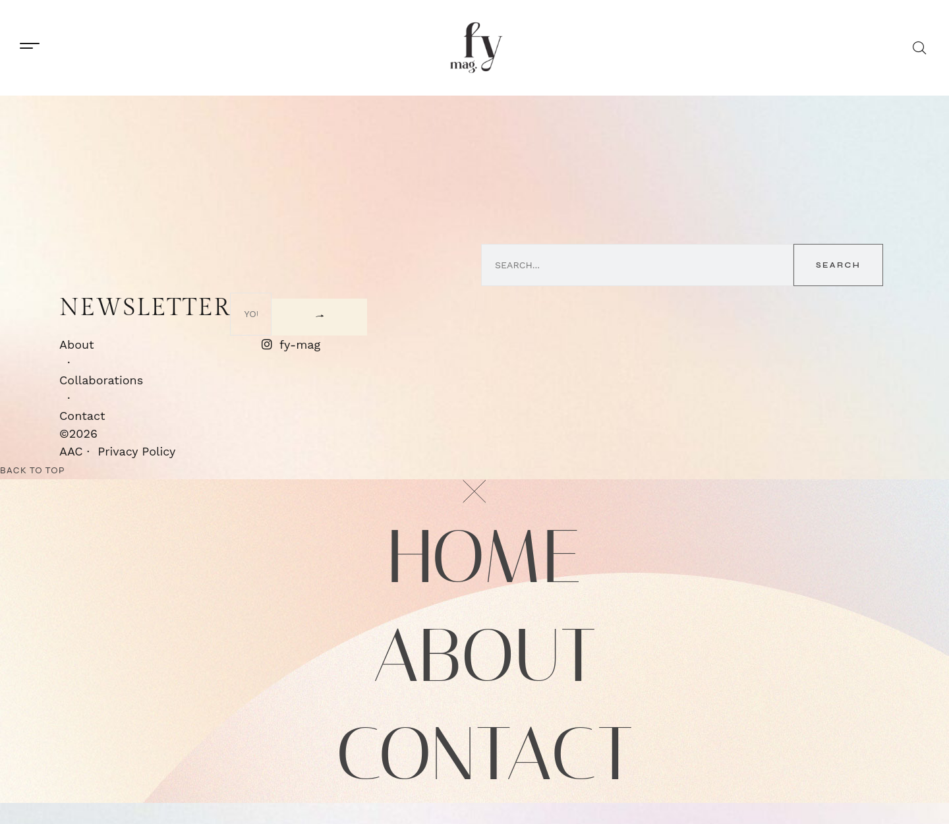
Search (838, 265)
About (76, 344)
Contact (82, 415)
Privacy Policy (136, 450)
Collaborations (101, 379)
